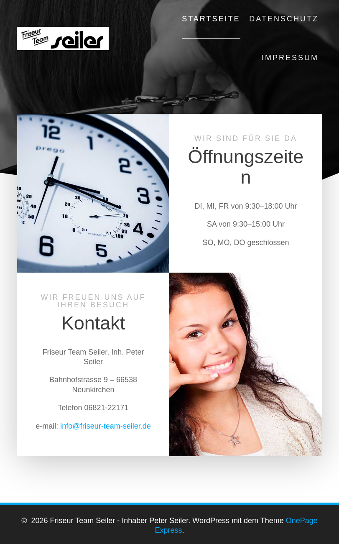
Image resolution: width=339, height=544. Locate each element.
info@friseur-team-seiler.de (105, 426)
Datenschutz (284, 19)
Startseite (211, 19)
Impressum (290, 58)
